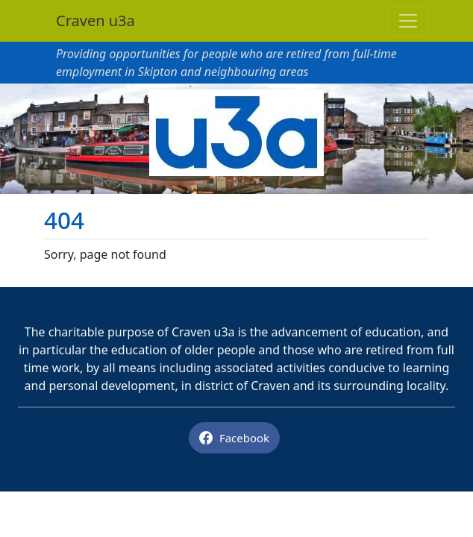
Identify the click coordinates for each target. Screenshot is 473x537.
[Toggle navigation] (408, 21)
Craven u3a (95, 20)
